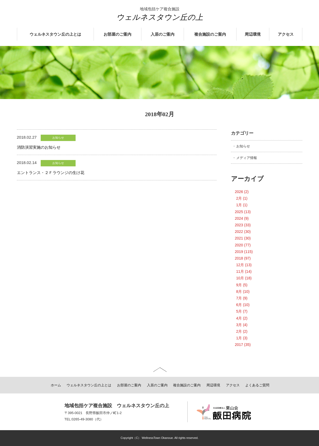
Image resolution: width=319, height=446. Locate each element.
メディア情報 (246, 158)
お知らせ (243, 146)
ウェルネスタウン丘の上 (159, 17)
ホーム (56, 385)
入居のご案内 (162, 34)
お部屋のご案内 (117, 34)
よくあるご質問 (257, 385)
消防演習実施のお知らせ (39, 147)
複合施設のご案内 (210, 34)
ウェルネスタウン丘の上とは (55, 34)
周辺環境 (253, 34)
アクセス (286, 34)
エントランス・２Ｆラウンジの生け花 (50, 172)
